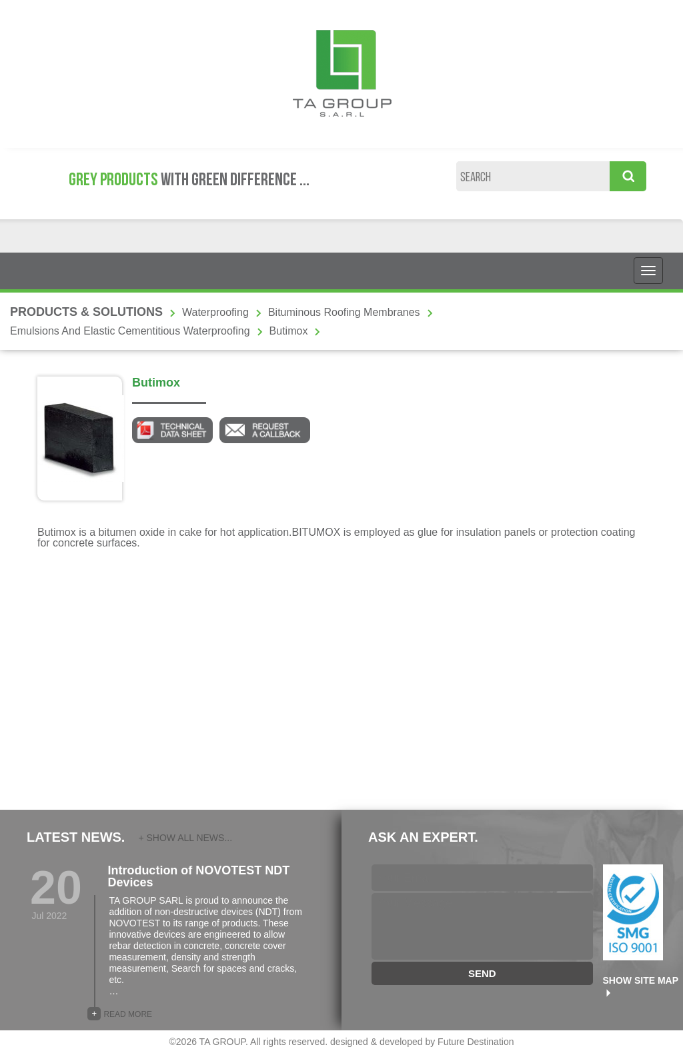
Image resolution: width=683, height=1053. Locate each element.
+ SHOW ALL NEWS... (185, 837)
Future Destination (476, 1041)
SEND (482, 973)
